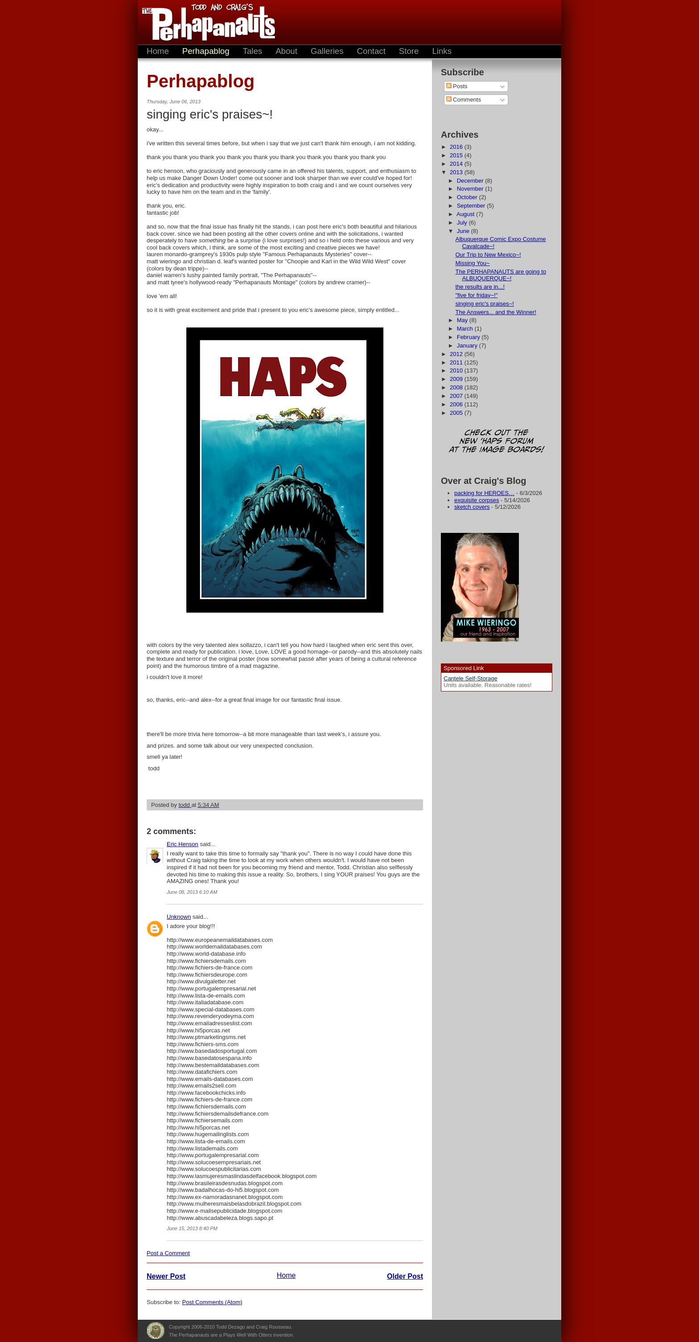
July (463, 222)
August (466, 214)
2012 (457, 354)
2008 (457, 387)
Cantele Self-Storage (471, 678)
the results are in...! (480, 286)
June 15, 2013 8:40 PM (192, 1228)
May (463, 320)
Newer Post (166, 1276)
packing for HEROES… (484, 493)
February (469, 337)
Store (409, 51)
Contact (371, 51)
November (471, 188)
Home (158, 51)
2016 (457, 146)
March (466, 328)
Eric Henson (182, 844)
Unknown (179, 916)
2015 (457, 155)
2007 (457, 396)
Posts (457, 86)
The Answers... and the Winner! (495, 312)
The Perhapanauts (204, 22)
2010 (457, 370)
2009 (457, 379)
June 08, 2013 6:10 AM (192, 892)
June (464, 231)
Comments (463, 99)
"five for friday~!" (476, 295)
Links (442, 51)
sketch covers (471, 506)
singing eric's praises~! (484, 303)
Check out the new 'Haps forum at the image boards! (496, 441)
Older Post (405, 1276)
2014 (457, 163)
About (286, 51)
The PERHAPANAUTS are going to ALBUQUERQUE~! (500, 275)
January (468, 345)
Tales (253, 51)
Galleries (327, 51)
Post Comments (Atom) (212, 1302)
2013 (457, 172)
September (472, 205)
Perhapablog (206, 51)
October (468, 197)
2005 (457, 412)
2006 (457, 404)
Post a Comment (168, 1253)
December (471, 180)
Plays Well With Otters (155, 1331)
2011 (457, 362)
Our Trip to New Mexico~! (488, 254)
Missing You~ (472, 263)
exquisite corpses (476, 500)
